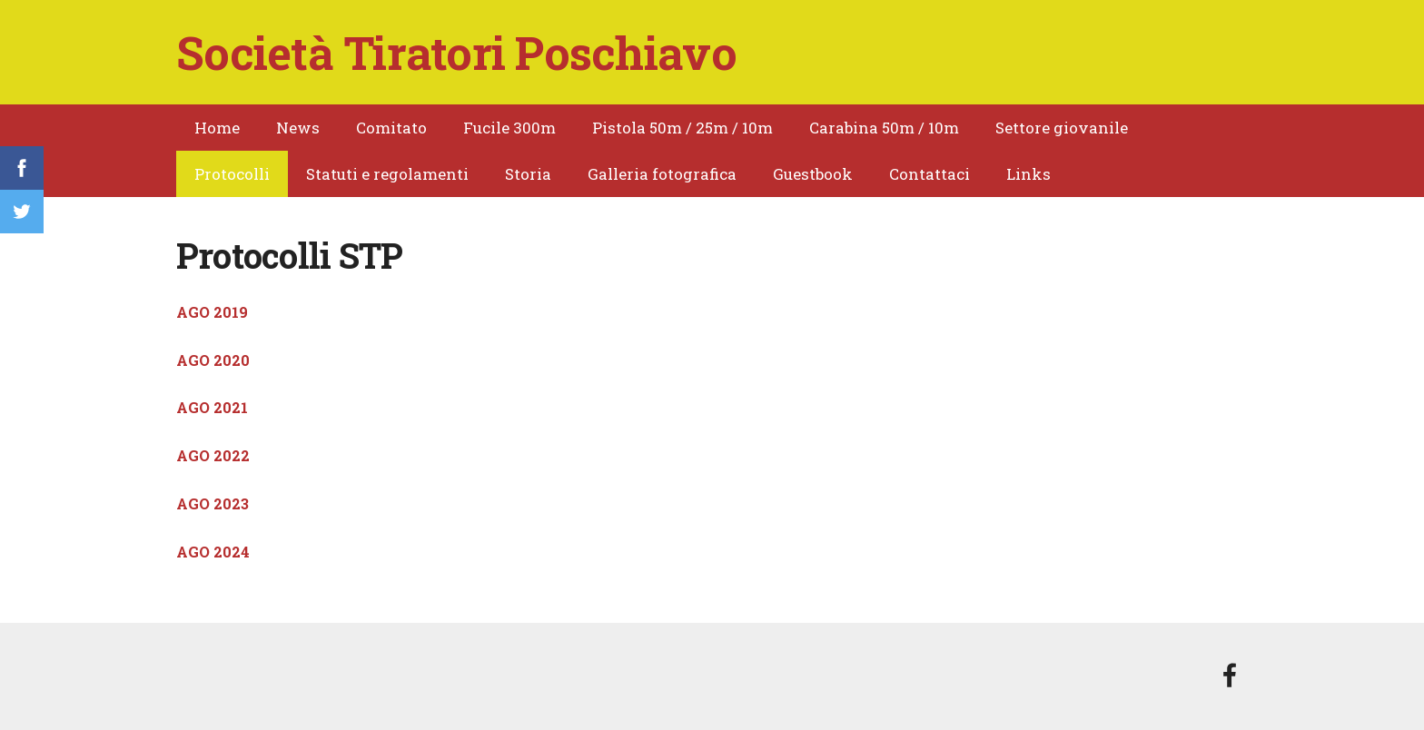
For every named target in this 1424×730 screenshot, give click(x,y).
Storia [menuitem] (528, 173)
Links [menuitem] (1028, 173)
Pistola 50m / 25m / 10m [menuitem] (682, 127)
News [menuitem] (298, 127)
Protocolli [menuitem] (232, 173)
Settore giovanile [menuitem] (1061, 127)
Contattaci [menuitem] (929, 173)
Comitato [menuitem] (391, 127)
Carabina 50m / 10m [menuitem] (884, 127)
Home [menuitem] (217, 127)
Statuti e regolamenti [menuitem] (387, 173)
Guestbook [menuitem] (813, 173)
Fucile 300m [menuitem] (509, 127)
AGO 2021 (212, 407)
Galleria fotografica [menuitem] (662, 173)
